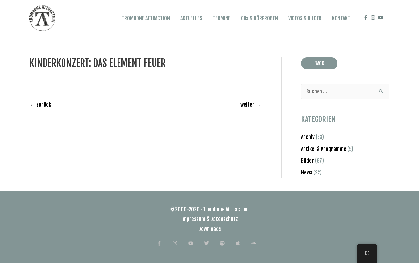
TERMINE (221, 18)
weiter (250, 104)
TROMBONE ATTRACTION (146, 18)
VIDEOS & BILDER (304, 18)
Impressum (193, 219)
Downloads (209, 229)
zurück (40, 104)
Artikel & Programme (323, 149)
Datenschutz (224, 219)
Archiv (308, 137)
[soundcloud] (257, 243)
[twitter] (211, 243)
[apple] (242, 243)
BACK (319, 63)
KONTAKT (341, 18)
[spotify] (227, 243)
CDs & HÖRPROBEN (259, 18)
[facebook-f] (366, 17)
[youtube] (381, 17)
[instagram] (374, 17)
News (306, 172)
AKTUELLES (191, 18)
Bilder (307, 160)
